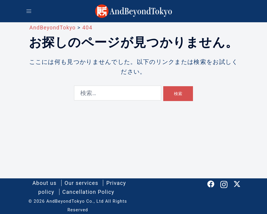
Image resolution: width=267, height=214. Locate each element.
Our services (81, 183)
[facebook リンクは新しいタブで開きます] (210, 183)
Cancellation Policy (88, 192)
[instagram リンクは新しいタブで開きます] (223, 183)
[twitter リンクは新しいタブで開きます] (237, 183)
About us (44, 183)
